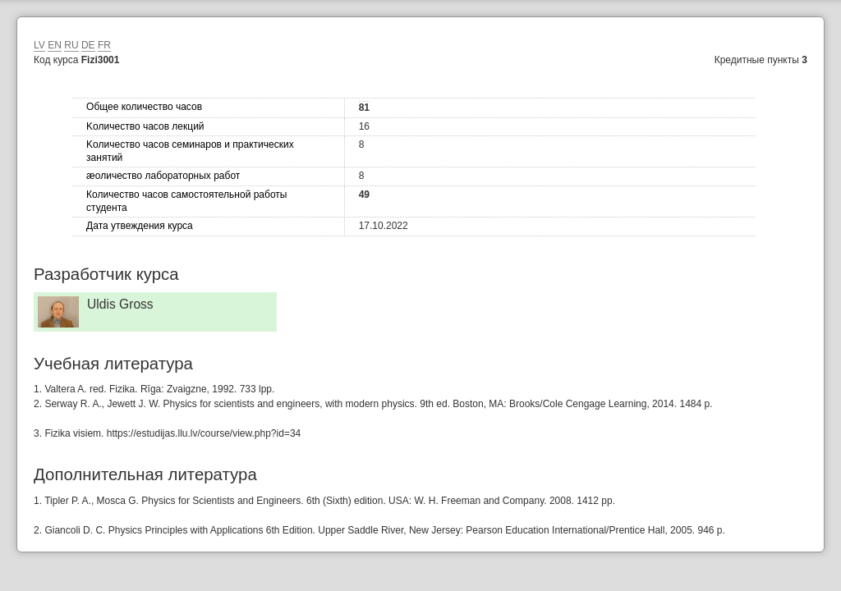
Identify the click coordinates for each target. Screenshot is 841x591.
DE (88, 45)
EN (55, 45)
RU (71, 45)
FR (104, 45)
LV (39, 45)
